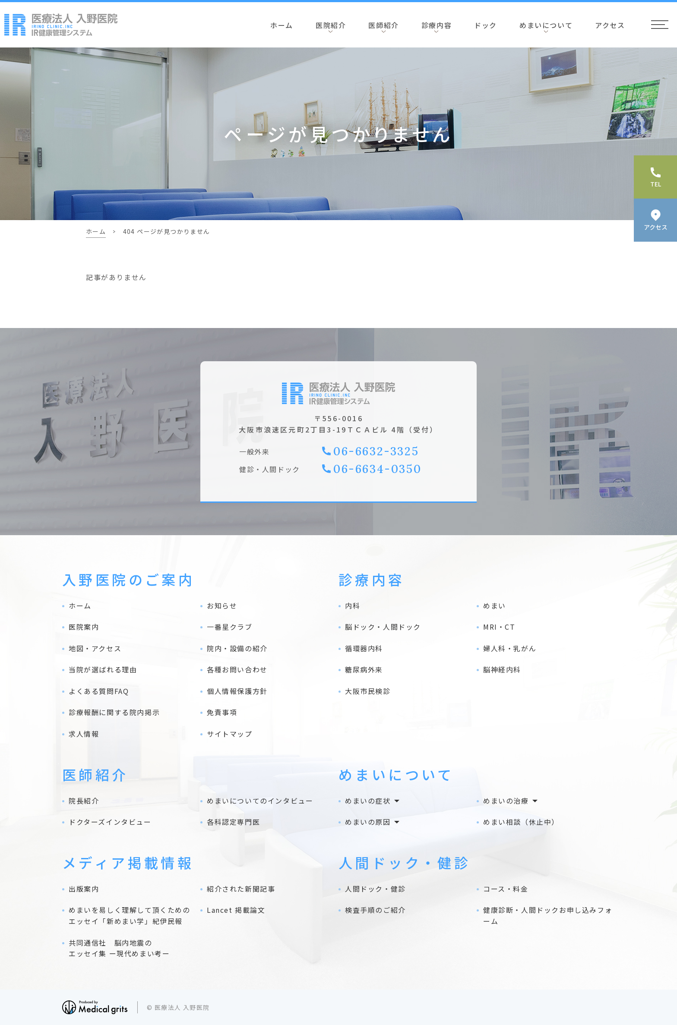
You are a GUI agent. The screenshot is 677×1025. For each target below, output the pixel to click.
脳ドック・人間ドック (383, 626)
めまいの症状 (368, 800)
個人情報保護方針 (237, 691)
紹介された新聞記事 (241, 888)
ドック (485, 25)
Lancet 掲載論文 (236, 910)
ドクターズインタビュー (110, 822)
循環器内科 (364, 648)
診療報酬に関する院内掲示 (114, 712)
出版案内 (84, 888)
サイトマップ (230, 734)
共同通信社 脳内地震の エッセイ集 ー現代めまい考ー (119, 948)
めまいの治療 (506, 800)
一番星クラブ (230, 626)
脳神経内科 (502, 669)
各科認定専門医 (233, 822)
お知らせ (222, 605)
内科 (352, 605)
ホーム (281, 25)
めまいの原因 (368, 822)
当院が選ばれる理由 (103, 669)
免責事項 (222, 712)
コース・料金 (505, 888)
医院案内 (84, 626)
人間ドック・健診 (375, 888)
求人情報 (84, 734)
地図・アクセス (95, 648)
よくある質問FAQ (99, 691)
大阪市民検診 (368, 691)
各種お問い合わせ (237, 669)
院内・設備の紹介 (237, 648)
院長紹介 (84, 800)
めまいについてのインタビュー (260, 800)
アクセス (610, 25)
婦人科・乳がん (509, 648)
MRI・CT (499, 626)
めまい (494, 605)
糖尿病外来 (364, 669)
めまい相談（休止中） (521, 822)
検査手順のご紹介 (375, 910)
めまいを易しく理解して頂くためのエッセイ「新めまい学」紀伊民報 (129, 915)
